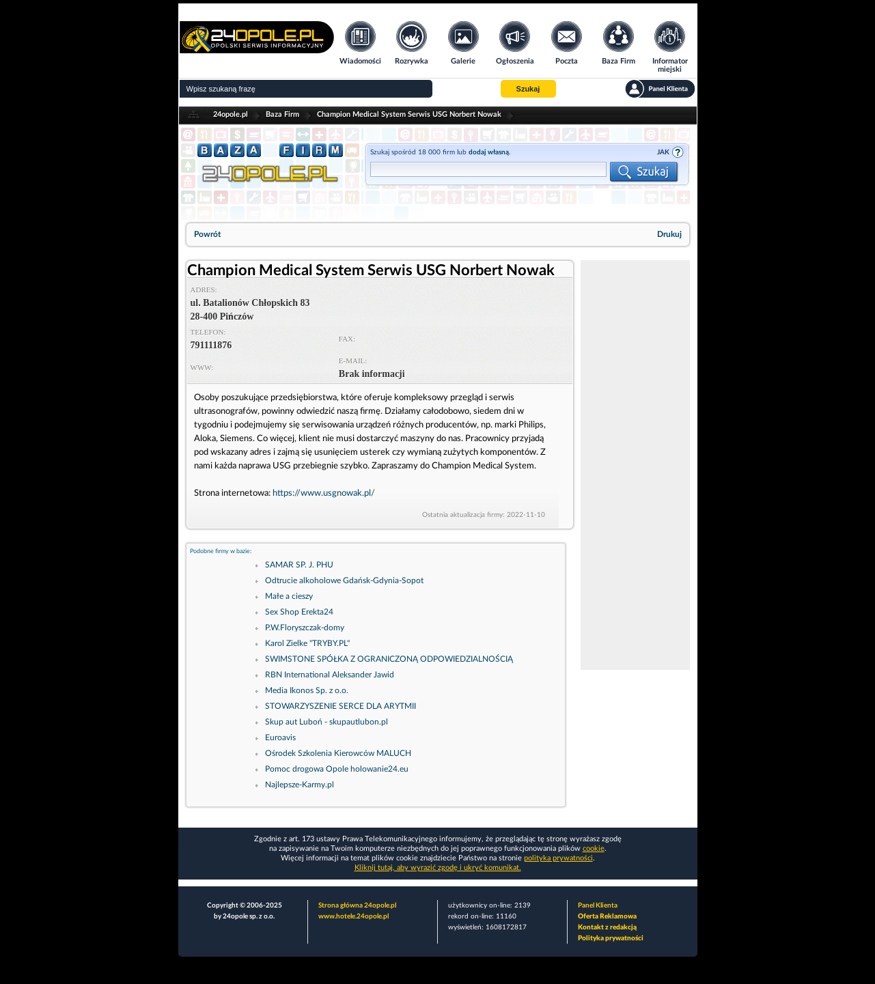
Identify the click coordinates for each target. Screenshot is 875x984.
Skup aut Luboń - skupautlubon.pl (326, 722)
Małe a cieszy (289, 596)
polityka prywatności (558, 858)
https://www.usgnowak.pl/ (324, 493)
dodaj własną (489, 152)
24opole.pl (230, 114)
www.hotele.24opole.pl (353, 916)
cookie (594, 848)
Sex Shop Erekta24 (299, 612)
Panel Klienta (597, 905)
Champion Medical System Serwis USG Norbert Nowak (409, 114)
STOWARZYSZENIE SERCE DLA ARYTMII (340, 706)
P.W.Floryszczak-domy (304, 627)
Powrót (207, 234)
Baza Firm (282, 114)
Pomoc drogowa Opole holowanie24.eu (336, 769)
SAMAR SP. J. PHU (299, 565)
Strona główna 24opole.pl (357, 905)
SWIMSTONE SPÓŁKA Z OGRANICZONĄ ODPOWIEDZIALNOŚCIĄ (389, 659)
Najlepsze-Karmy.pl (299, 785)
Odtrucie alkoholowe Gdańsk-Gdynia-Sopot (344, 580)
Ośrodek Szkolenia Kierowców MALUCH (338, 753)
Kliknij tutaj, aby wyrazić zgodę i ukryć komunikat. (438, 867)
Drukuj (669, 234)
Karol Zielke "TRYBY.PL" (307, 643)
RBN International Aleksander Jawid (329, 675)
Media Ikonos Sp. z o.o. (306, 690)
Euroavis (280, 737)
